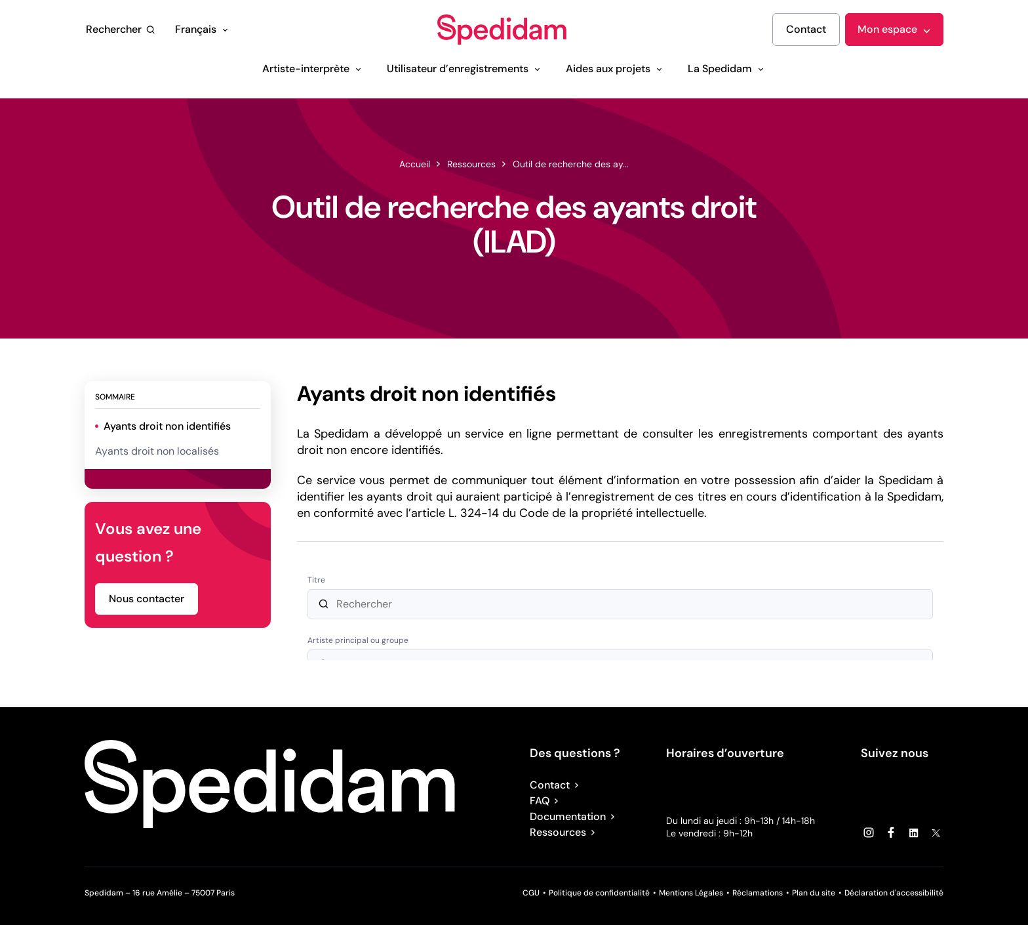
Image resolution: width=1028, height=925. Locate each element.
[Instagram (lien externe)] (869, 832)
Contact (556, 785)
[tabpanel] (620, 523)
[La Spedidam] (726, 68)
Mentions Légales (691, 893)
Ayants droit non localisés (157, 451)
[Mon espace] (894, 29)
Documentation (574, 816)
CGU (531, 893)
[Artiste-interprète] (313, 68)
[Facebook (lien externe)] (891, 832)
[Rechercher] (121, 29)
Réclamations (757, 893)
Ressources (564, 832)
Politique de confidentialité (599, 893)
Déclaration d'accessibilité (893, 893)
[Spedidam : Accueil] (501, 29)
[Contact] (806, 29)
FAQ (546, 801)
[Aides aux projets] (614, 68)
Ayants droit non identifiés (167, 426)
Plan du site (813, 893)
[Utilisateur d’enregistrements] (465, 68)
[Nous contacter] (146, 599)
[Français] (202, 29)
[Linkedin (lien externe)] (913, 832)
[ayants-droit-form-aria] (620, 611)
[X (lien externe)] (935, 832)
